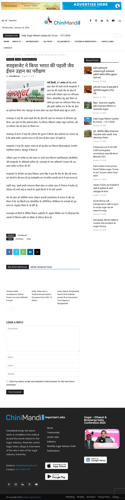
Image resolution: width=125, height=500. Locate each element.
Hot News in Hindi (29, 59)
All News (18, 55)
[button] (119, 21)
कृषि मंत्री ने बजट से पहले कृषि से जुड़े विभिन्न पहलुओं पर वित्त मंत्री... (105, 90)
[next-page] (13, 309)
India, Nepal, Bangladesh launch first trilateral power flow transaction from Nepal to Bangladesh (68, 297)
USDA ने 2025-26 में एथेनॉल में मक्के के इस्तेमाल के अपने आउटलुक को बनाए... (106, 188)
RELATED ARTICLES (17, 267)
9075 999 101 (22, 469)
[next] (120, 36)
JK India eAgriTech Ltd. (31, 497)
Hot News (19, 239)
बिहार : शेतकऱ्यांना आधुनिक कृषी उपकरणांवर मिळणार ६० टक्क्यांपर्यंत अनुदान (104, 106)
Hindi (18, 59)
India (29, 239)
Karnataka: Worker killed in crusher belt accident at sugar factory (105, 223)
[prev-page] (8, 309)
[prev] (115, 36)
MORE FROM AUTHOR (41, 267)
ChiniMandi (14, 76)
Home (9, 55)
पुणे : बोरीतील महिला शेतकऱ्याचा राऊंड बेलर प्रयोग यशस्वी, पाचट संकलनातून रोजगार (105, 134)
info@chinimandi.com (26, 465)
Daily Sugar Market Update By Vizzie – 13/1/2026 (46, 35)
